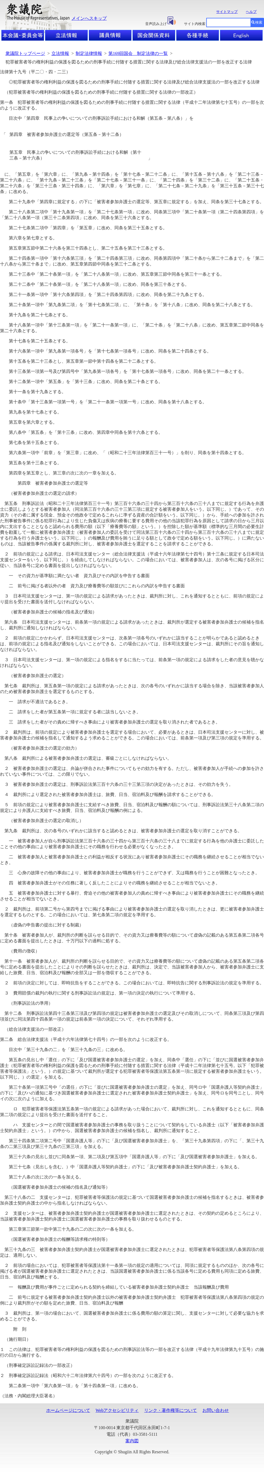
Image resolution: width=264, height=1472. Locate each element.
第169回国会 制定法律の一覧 (138, 53)
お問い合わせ (215, 1410)
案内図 (132, 1441)
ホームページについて (68, 1410)
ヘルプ (251, 12)
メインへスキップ (89, 18)
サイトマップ (227, 12)
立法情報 (60, 53)
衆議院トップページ (25, 53)
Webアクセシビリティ (117, 1410)
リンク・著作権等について (170, 1410)
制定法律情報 (89, 53)
